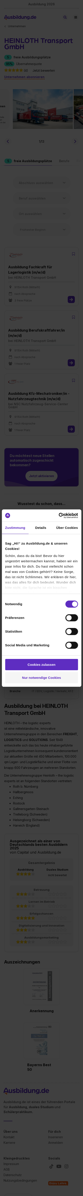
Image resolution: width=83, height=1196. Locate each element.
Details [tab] (40, 528)
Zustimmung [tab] (15, 528)
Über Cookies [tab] (67, 528)
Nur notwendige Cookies (41, 678)
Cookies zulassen (42, 664)
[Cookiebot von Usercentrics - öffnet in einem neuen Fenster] (59, 515)
